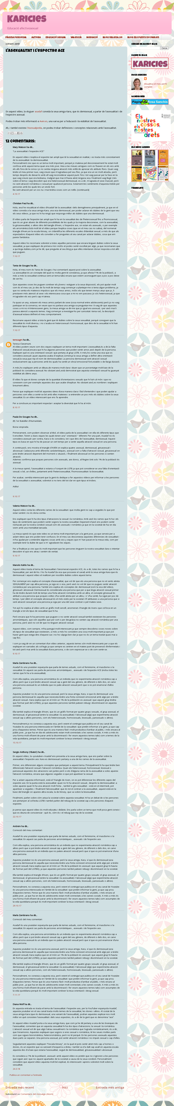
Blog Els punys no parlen (143, 37)
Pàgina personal (16, 37)
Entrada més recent (20, 1087)
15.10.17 (17, 742)
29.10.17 (17, 905)
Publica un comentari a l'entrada (26, 1075)
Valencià (76, 37)
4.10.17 (16, 193)
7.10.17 (16, 256)
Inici (65, 1087)
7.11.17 (16, 994)
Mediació (92, 37)
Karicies (26, 20)
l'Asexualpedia (34, 127)
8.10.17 (16, 407)
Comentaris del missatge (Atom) (37, 1094)
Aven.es (43, 121)
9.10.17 (16, 496)
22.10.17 (17, 816)
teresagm (17, 339)
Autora (36, 37)
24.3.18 (16, 1068)
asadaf (38, 111)
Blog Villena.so (112, 37)
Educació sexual (56, 37)
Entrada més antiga (110, 1087)
